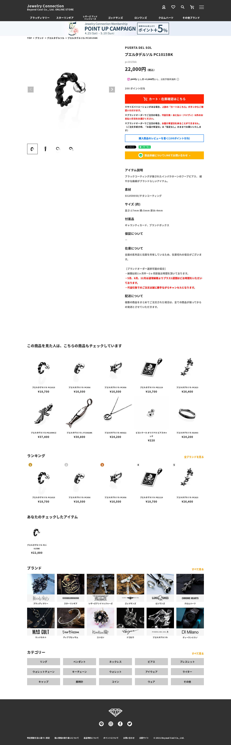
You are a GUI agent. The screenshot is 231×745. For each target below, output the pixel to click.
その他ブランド (191, 17)
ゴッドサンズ (115, 17)
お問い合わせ (129, 738)
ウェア (151, 681)
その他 (187, 681)
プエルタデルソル (55, 37)
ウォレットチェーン (44, 671)
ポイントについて (110, 738)
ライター (187, 671)
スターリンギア (65, 17)
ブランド (39, 37)
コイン (115, 681)
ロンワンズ (141, 17)
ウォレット (115, 671)
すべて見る (198, 569)
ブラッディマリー (40, 17)
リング (43, 661)
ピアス (151, 661)
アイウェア (151, 671)
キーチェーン (79, 671)
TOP (29, 37)
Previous (31, 89)
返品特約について (91, 738)
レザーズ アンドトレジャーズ (90, 17)
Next (112, 89)
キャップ (43, 681)
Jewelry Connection (45, 6)
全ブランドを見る (194, 457)
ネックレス (115, 661)
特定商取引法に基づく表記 (38, 738)
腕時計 (79, 681)
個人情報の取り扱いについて (67, 738)
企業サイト (144, 738)
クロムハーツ (166, 17)
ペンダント (79, 661)
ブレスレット (187, 661)
